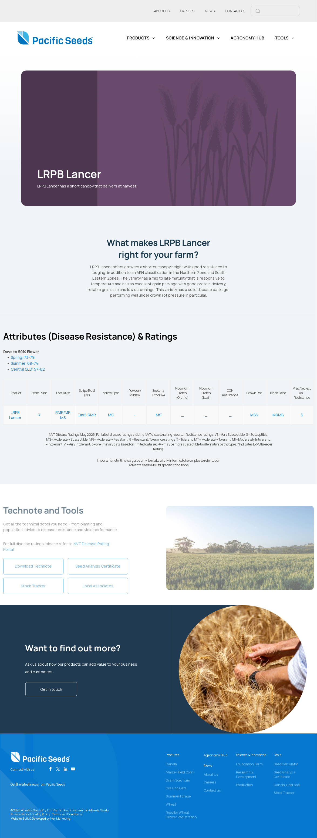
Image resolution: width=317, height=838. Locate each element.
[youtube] (73, 769)
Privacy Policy (20, 814)
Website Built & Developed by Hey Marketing (40, 818)
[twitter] (58, 769)
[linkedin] (65, 769)
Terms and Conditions (67, 814)
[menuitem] (162, 10)
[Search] (282, 11)
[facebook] (50, 769)
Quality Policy (41, 814)
